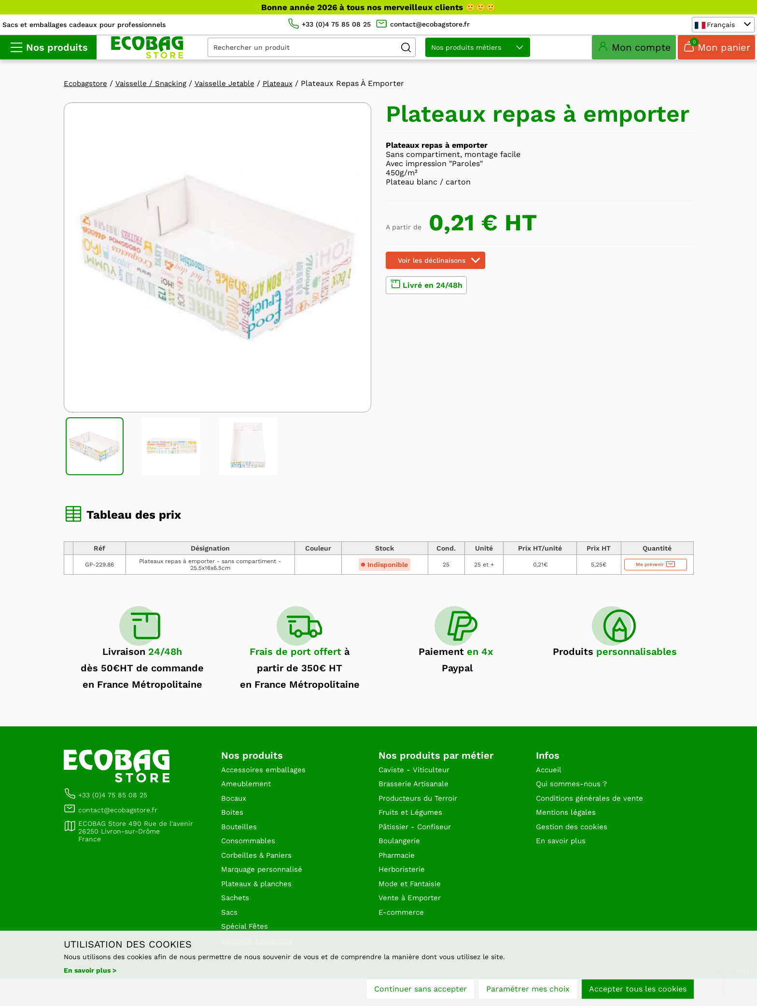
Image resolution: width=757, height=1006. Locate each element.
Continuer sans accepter (420, 990)
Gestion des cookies (573, 845)
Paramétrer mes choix (528, 990)
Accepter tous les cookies (638, 990)
